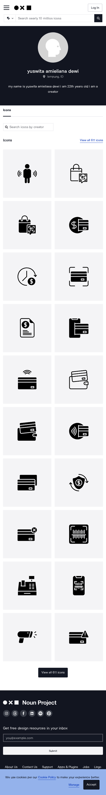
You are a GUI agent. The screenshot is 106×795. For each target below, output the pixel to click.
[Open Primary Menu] (6, 8)
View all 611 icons (91, 140)
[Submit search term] (98, 18)
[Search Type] (9, 18)
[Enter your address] (53, 738)
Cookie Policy (47, 777)
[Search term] (55, 18)
